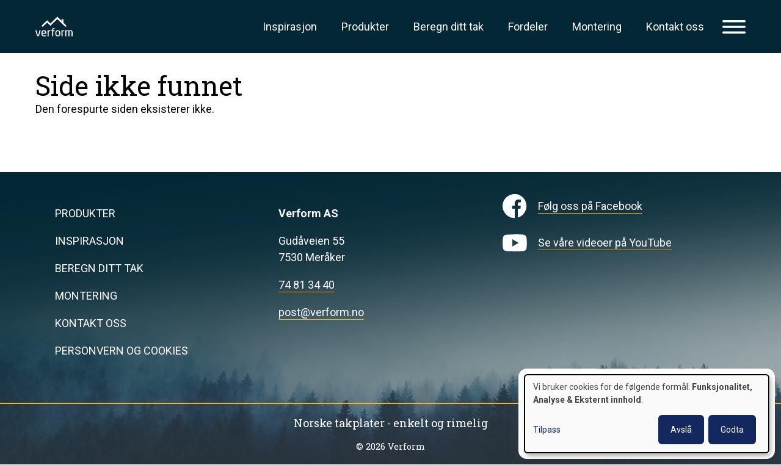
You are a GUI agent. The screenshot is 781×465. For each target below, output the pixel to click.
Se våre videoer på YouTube (605, 242)
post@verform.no (321, 312)
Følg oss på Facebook (590, 206)
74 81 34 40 (306, 284)
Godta (732, 429)
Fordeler (528, 26)
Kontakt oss (675, 26)
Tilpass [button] (547, 429)
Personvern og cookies (121, 350)
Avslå (681, 429)
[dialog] (647, 414)
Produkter (365, 26)
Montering (597, 26)
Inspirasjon (290, 26)
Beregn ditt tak (448, 26)
